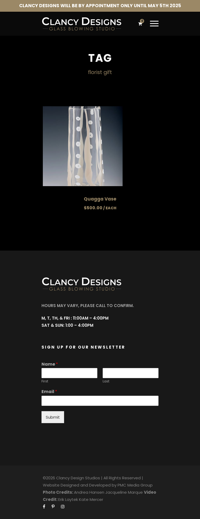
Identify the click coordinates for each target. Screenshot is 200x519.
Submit (53, 417)
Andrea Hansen (89, 492)
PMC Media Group (135, 485)
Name (49, 364)
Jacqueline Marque (124, 492)
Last (106, 381)
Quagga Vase (100, 199)
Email (49, 392)
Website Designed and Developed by (79, 485)
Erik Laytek (68, 499)
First (44, 381)
